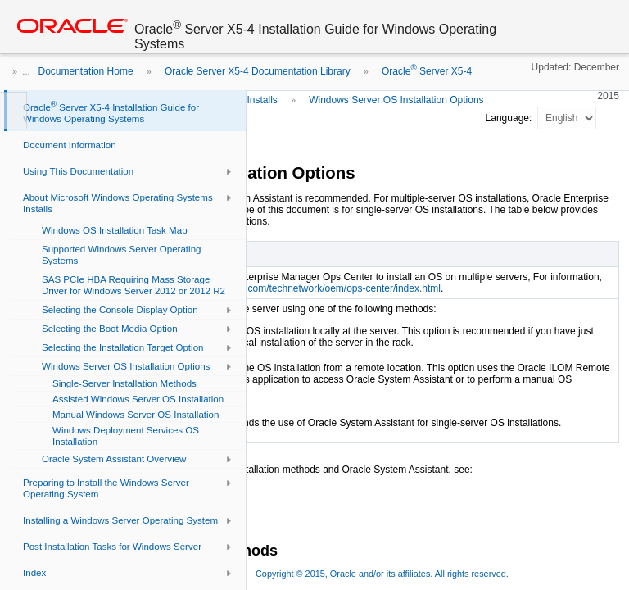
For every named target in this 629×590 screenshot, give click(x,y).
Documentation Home (85, 71)
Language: (510, 118)
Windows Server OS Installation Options (396, 100)
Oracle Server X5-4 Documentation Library (258, 71)
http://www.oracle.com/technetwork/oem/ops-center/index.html (305, 288)
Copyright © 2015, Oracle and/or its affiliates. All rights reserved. (382, 574)
